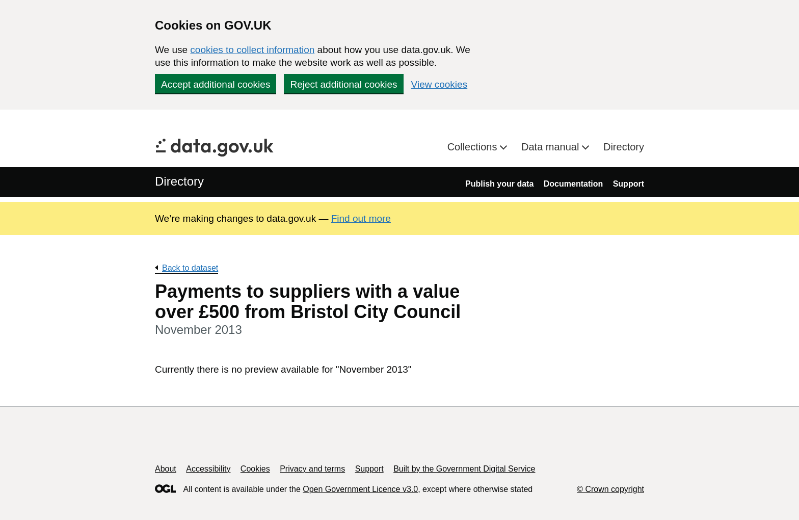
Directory (623, 146)
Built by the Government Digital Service (464, 468)
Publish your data (499, 183)
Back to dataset (190, 268)
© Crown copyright (610, 489)
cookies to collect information (252, 49)
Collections (473, 146)
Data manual (551, 146)
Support (628, 183)
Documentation (573, 183)
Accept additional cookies (215, 84)
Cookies (255, 468)
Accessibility (208, 468)
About (165, 468)
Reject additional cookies (343, 84)
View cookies (439, 84)
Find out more (361, 218)
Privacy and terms (312, 468)
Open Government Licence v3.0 (360, 489)
